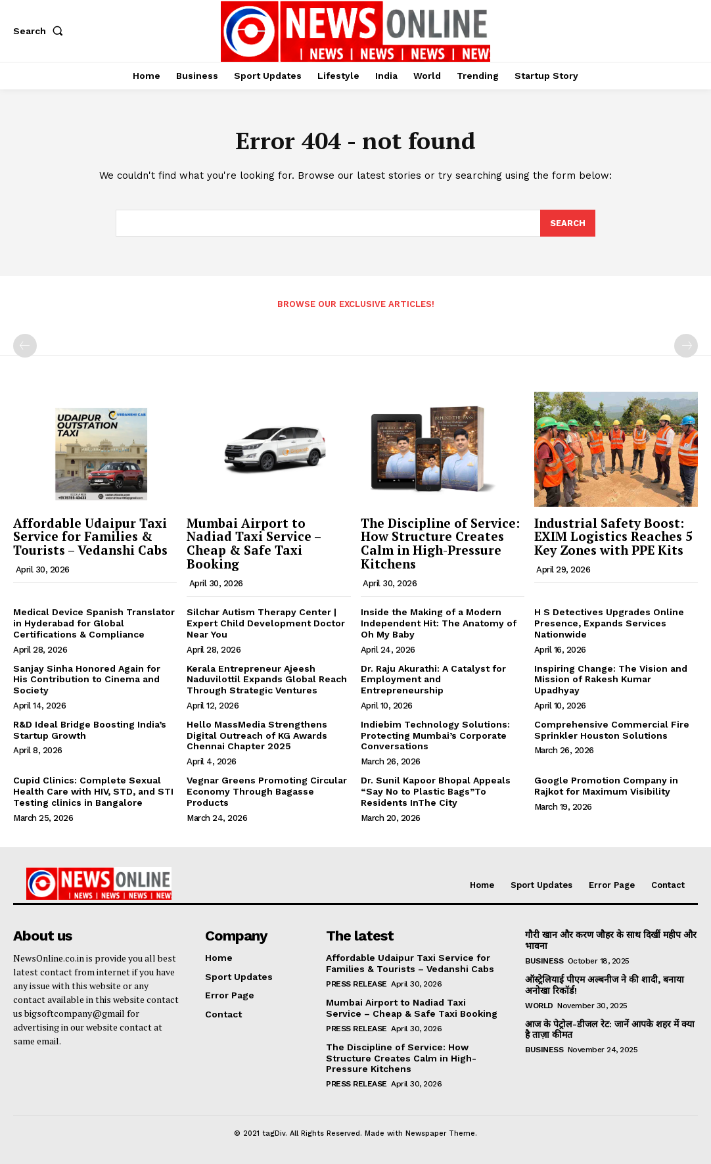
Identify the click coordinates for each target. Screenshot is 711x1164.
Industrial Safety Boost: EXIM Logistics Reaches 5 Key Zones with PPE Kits (613, 537)
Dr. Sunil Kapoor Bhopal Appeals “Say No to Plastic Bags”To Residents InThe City (436, 792)
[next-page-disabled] (686, 346)
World (539, 1005)
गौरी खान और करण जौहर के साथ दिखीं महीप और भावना (611, 941)
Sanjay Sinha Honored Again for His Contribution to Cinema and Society (86, 679)
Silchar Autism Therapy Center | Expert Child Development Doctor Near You (266, 623)
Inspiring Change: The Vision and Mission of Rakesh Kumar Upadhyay (610, 679)
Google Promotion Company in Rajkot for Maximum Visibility (606, 786)
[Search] (567, 223)
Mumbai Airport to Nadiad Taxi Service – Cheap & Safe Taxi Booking (254, 543)
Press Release (356, 984)
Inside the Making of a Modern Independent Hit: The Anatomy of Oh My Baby (438, 623)
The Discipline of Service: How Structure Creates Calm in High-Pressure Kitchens (440, 543)
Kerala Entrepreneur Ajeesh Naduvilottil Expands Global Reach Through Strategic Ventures (267, 679)
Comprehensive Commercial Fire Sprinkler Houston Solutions (611, 730)
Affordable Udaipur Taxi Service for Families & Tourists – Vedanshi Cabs (90, 537)
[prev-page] (25, 346)
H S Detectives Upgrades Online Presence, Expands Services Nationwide (609, 623)
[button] (40, 31)
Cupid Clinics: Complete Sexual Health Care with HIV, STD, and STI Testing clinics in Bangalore (93, 792)
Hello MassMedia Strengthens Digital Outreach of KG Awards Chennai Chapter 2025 (257, 735)
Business (544, 961)
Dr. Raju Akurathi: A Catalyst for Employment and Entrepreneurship (433, 679)
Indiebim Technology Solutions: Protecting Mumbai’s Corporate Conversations (435, 735)
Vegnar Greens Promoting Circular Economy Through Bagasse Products (267, 792)
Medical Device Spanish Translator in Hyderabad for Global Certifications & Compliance (94, 623)
